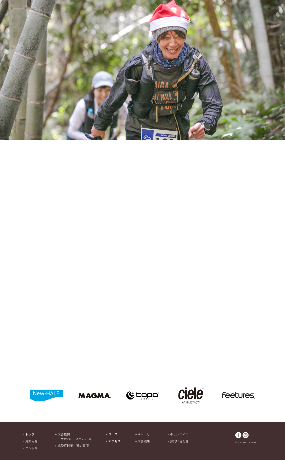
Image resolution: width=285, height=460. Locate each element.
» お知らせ (30, 441)
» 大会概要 (62, 434)
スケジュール (84, 438)
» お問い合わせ (178, 441)
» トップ (29, 434)
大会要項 (66, 438)
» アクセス (113, 441)
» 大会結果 (142, 441)
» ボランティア (178, 434)
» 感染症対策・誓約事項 (72, 446)
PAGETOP (257, 419)
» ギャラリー (144, 434)
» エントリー (32, 448)
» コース (112, 434)
